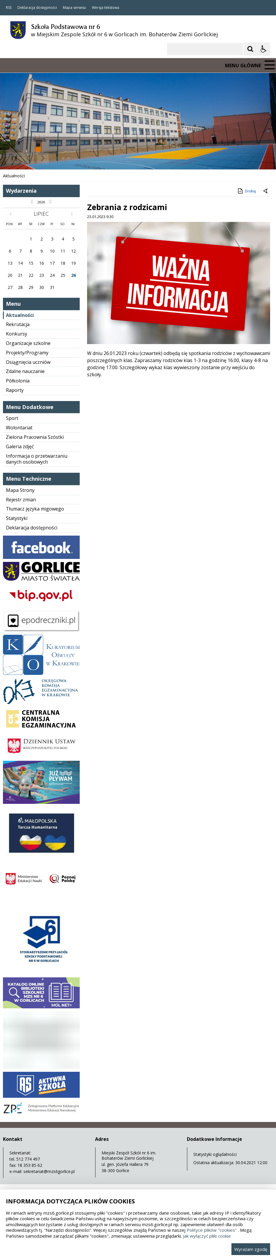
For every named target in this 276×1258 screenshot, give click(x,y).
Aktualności (20, 315)
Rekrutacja (18, 324)
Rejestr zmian (21, 499)
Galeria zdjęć (20, 446)
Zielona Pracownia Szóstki (35, 437)
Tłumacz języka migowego (35, 509)
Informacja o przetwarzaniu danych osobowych (36, 459)
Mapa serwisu (74, 7)
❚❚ (12, 158)
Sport (12, 418)
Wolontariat (19, 427)
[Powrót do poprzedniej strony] (266, 191)
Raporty (15, 390)
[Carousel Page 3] (68, 158)
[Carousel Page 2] (63, 158)
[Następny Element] (43, 158)
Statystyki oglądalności (215, 1154)
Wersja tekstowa (105, 7)
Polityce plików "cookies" (212, 1230)
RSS (9, 7)
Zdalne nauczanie (25, 371)
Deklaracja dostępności (37, 7)
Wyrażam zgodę (250, 1249)
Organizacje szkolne (28, 343)
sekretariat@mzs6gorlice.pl (49, 1171)
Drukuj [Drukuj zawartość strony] (246, 191)
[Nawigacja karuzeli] (35, 158)
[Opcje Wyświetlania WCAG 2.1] (263, 48)
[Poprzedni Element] (28, 158)
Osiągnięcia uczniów (28, 362)
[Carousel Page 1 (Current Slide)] (57, 158)
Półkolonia (18, 380)
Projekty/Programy (27, 352)
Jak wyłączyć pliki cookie (207, 1236)
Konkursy (16, 334)
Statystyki (16, 518)
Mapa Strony (20, 490)
